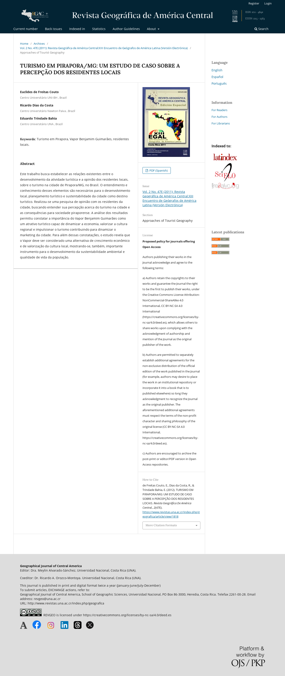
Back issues (53, 29)
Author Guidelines (126, 29)
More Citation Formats (161, 525)
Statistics (99, 29)
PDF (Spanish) (158, 170)
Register (253, 3)
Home (24, 44)
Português (219, 83)
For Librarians (221, 123)
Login (268, 3)
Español (217, 77)
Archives (39, 44)
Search (261, 29)
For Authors (219, 117)
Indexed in (77, 29)
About (152, 29)
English (217, 70)
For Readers (219, 110)
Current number (25, 29)
